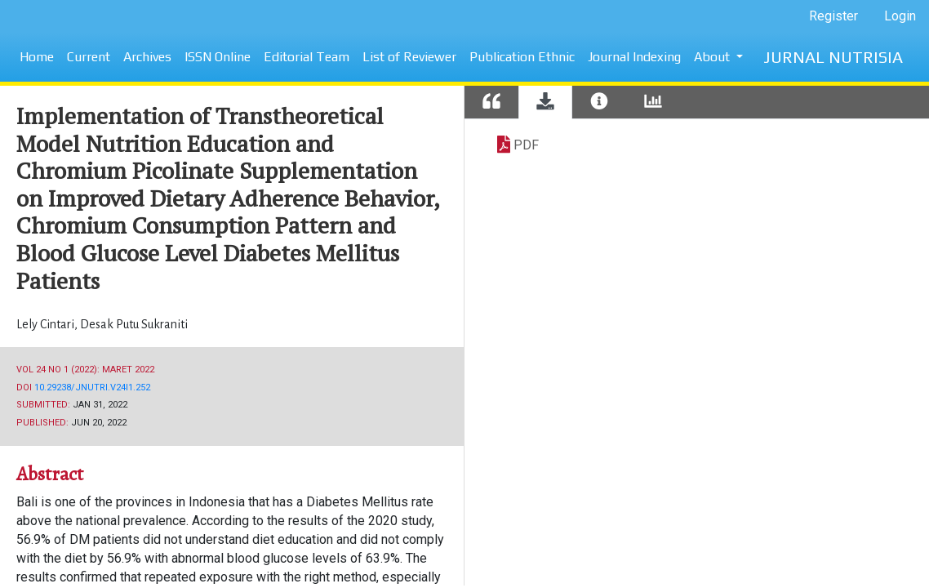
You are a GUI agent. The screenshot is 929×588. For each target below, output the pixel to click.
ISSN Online (217, 57)
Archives (147, 57)
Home (37, 57)
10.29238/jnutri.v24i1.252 (92, 387)
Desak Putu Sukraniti (134, 324)
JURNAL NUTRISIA (833, 56)
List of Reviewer (409, 57)
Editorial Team (306, 57)
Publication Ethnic (522, 57)
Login (900, 16)
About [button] (713, 57)
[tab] (491, 102)
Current (88, 57)
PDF (526, 145)
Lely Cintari (46, 324)
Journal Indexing (634, 57)
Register (833, 16)
